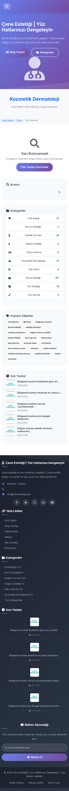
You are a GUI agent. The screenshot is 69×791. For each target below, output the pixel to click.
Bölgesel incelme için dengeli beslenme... (33, 417)
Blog (19, 120)
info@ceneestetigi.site (19, 494)
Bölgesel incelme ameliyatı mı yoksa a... (39, 392)
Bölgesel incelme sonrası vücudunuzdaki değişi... (34, 680)
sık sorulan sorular (17, 348)
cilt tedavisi (13, 322)
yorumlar (12, 359)
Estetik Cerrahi (34, 235)
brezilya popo (30, 343)
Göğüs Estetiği (34, 244)
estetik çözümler (42, 354)
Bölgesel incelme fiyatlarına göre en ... (38, 381)
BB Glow (27, 322)
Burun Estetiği (43, 227)
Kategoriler (45, 52)
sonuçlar (34, 348)
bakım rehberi (49, 348)
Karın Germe (34, 252)
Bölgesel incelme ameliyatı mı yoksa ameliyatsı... (34, 655)
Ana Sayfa (8, 120)
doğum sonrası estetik (40, 332)
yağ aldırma (13, 343)
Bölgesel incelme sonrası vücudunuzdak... (31, 405)
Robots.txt (10, 548)
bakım (58, 354)
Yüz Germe (34, 295)
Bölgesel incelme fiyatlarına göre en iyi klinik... (34, 630)
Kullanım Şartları (36, 782)
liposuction (46, 338)
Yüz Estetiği (34, 286)
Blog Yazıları (15, 52)
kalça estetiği (14, 338)
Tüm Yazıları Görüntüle (34, 167)
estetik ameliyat (33, 327)
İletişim (8, 537)
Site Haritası (11, 542)
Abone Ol (34, 757)
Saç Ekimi (34, 269)
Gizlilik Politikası (16, 782)
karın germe (30, 338)
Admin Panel (54, 782)
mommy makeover (16, 332)
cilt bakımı (46, 343)
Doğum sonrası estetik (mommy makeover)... (34, 430)
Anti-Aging (34, 218)
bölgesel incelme (44, 322)
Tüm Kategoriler (14, 600)
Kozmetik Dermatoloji (34, 261)
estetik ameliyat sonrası (19, 354)
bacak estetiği (14, 327)
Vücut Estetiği (34, 278)
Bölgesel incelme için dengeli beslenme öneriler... (34, 706)
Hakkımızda (11, 531)
